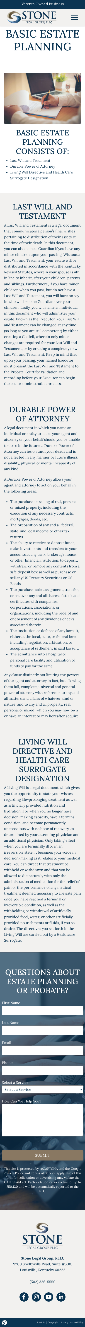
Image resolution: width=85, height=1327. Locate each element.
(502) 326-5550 (43, 1282)
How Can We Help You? (21, 1101)
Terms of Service (43, 1173)
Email (6, 1042)
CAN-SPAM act (15, 1182)
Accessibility (76, 1322)
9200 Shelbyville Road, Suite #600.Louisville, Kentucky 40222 (42, 1264)
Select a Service (15, 1082)
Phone (7, 1062)
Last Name (10, 1022)
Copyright (53, 1322)
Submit (42, 1155)
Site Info (40, 1322)
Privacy (64, 1322)
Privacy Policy (14, 1173)
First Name (11, 1003)
